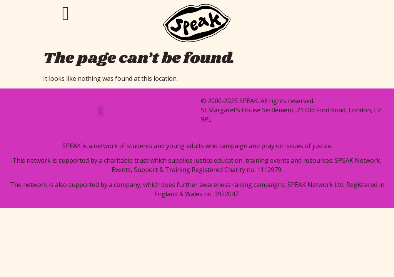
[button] (100, 111)
